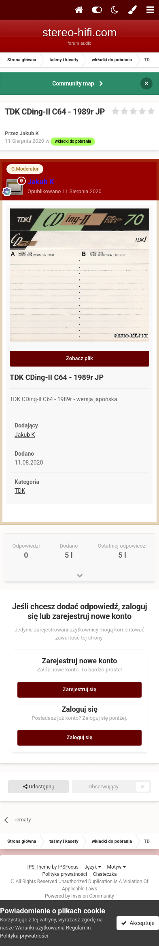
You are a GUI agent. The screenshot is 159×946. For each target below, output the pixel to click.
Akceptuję (138, 923)
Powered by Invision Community (79, 896)
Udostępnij (38, 787)
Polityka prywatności (64, 874)
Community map (73, 83)
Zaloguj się (80, 737)
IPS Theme (39, 867)
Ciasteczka (105, 874)
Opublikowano (65, 191)
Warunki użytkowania (39, 928)
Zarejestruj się (79, 689)
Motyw (116, 867)
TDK (20, 491)
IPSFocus (68, 867)
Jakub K (25, 434)
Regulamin (78, 928)
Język (93, 867)
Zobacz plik (79, 358)
